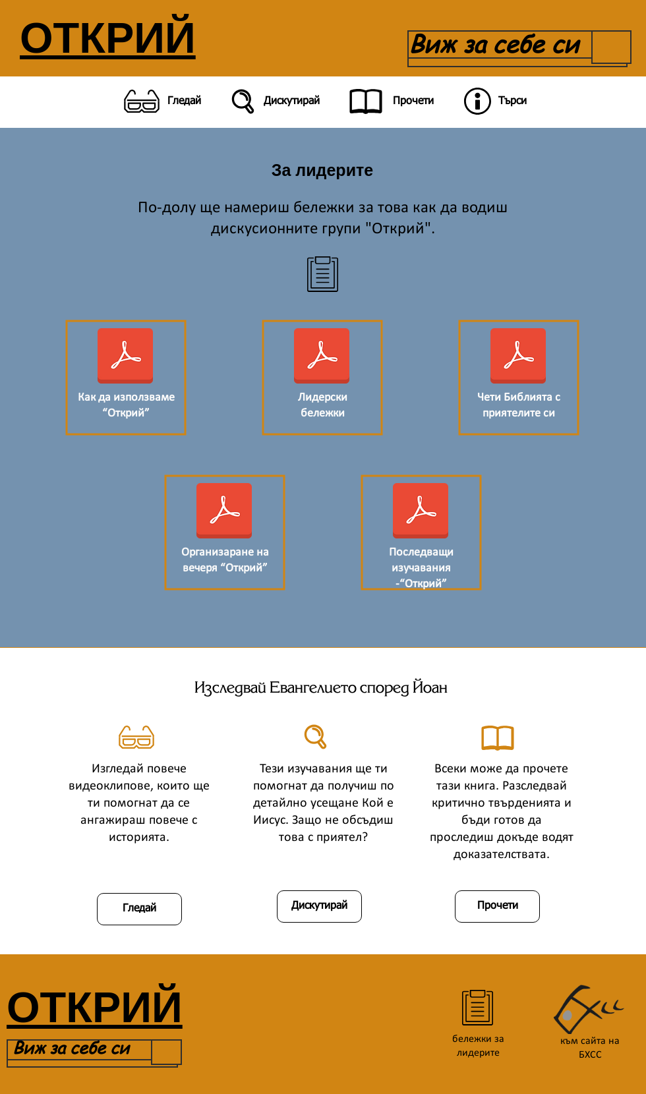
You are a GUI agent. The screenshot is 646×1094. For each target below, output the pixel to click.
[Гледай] (159, 102)
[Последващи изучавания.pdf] (421, 512)
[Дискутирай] (273, 102)
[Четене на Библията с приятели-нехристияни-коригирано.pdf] (518, 357)
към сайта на (590, 1041)
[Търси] (493, 101)
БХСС (590, 1055)
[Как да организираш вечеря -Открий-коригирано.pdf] (224, 512)
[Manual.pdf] (125, 357)
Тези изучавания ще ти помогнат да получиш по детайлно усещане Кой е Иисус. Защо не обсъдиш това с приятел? (323, 803)
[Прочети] (389, 101)
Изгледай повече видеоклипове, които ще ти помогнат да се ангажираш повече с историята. (139, 803)
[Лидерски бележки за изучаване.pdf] (322, 357)
